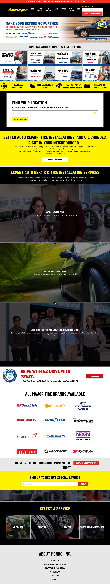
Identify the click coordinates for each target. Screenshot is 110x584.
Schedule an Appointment (92, 14)
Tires (32, 9)
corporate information (55, 565)
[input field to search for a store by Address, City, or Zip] (55, 112)
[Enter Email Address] (50, 484)
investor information (55, 568)
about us (55, 561)
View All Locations (20, 119)
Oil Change (48, 10)
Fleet (78, 9)
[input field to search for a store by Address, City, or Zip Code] (92, 9)
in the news (55, 572)
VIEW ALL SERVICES (55, 160)
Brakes (56, 9)
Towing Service (71, 10)
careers (55, 576)
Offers (63, 9)
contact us (55, 579)
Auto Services (40, 10)
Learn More (95, 376)
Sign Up (83, 484)
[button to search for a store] (101, 9)
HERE (74, 381)
